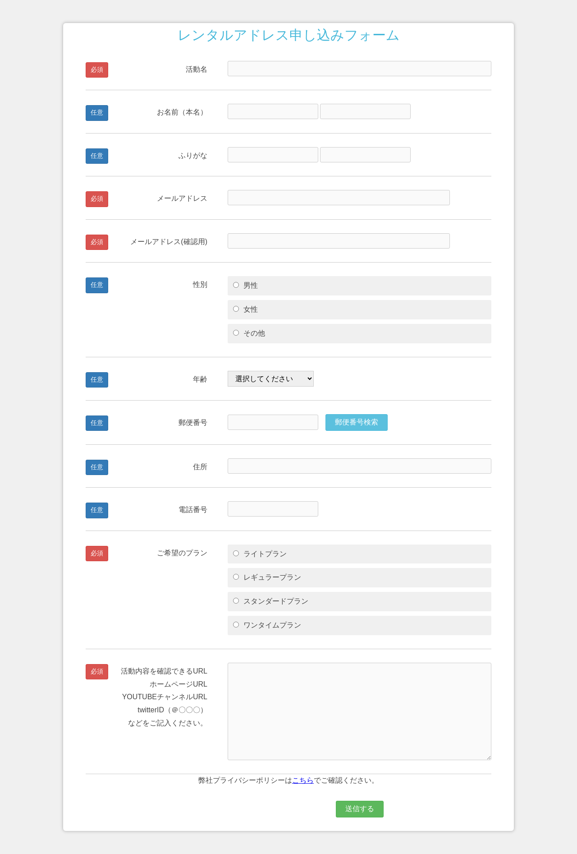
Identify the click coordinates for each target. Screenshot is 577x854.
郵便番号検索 (356, 422)
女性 (245, 309)
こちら (303, 780)
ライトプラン (260, 554)
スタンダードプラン (270, 601)
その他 (249, 333)
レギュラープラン (267, 577)
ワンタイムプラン (267, 625)
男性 (245, 285)
